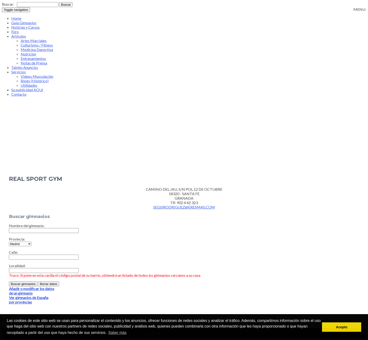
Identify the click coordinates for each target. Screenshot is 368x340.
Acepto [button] (341, 327)
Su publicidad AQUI (27, 89)
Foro (15, 31)
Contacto (19, 94)
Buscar (66, 4)
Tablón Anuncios (24, 67)
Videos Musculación (37, 76)
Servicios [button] (18, 72)
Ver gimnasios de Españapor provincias (28, 299)
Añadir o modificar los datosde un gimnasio (31, 290)
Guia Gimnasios (23, 22)
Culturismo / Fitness (37, 45)
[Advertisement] (184, 133)
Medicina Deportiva (37, 49)
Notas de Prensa (34, 63)
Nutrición (28, 54)
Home (16, 18)
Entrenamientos (33, 58)
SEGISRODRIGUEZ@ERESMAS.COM (184, 207)
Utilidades (29, 85)
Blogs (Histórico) (35, 81)
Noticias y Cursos (25, 27)
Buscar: (8, 4)
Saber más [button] (117, 333)
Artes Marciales (33, 40)
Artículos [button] (18, 36)
